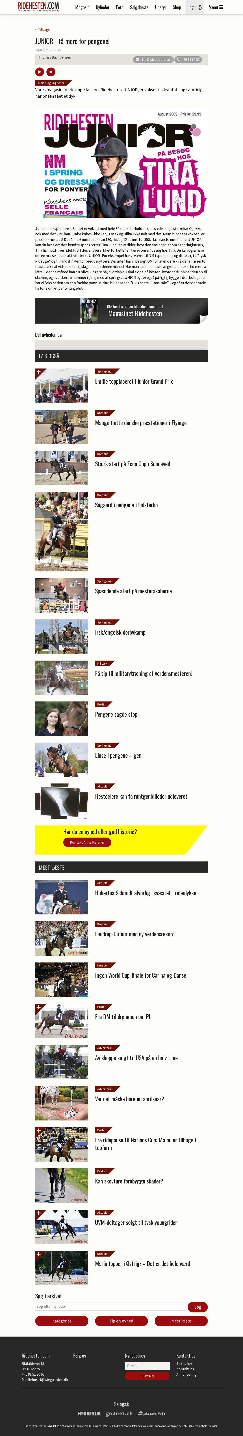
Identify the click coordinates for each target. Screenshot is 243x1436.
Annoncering (186, 1374)
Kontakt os (185, 1369)
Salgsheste (139, 7)
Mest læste (181, 1321)
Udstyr (160, 7)
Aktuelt (102, 786)
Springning (104, 371)
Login (195, 7)
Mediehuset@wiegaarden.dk (45, 1379)
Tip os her (184, 1363)
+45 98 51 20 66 (33, 1374)
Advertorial (104, 1048)
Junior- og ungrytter (50, 83)
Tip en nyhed (121, 1321)
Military (102, 663)
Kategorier (61, 1321)
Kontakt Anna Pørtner (87, 842)
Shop (177, 7)
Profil (100, 704)
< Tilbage (42, 29)
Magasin (82, 7)
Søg (197, 1307)
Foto (120, 7)
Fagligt (101, 1171)
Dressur (102, 413)
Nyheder (103, 7)
